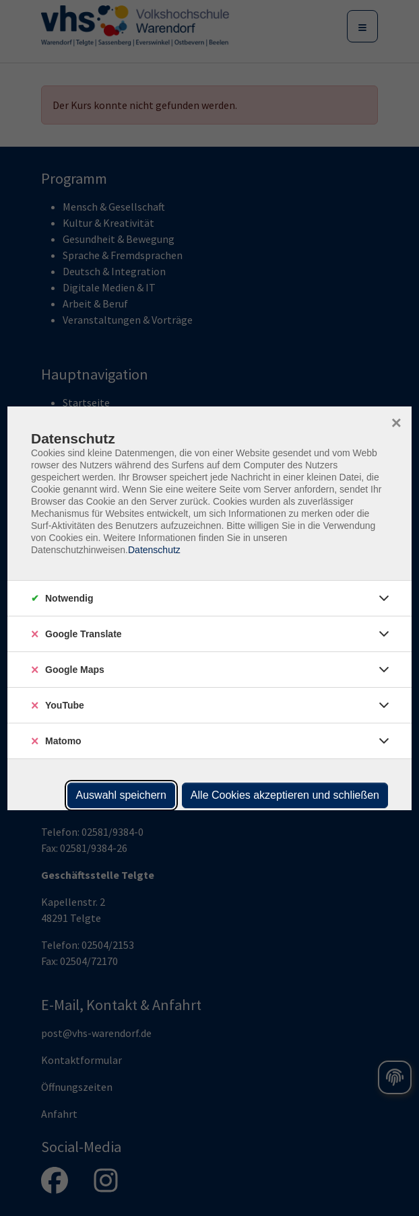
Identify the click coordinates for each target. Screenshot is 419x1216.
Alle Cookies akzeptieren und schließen (285, 795)
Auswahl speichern (121, 795)
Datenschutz (154, 549)
